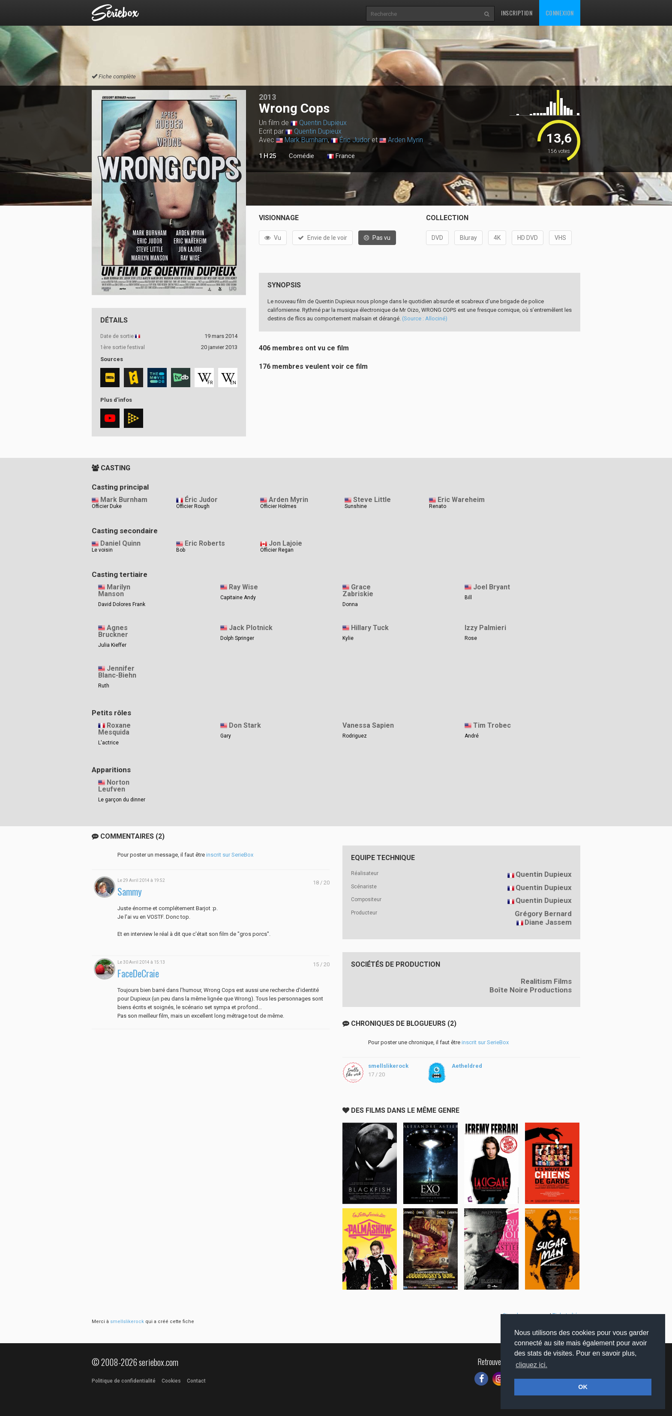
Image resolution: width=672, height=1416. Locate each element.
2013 (267, 97)
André (472, 736)
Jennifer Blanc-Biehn (117, 672)
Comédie (301, 156)
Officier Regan (277, 550)
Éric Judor (354, 140)
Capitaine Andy (238, 597)
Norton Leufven (113, 786)
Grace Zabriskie (357, 590)
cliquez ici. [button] (531, 1364)
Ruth (103, 686)
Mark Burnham (306, 140)
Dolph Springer (237, 638)
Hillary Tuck (370, 628)
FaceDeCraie (138, 973)
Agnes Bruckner (113, 631)
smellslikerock (388, 1066)
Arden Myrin (405, 140)
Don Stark (245, 725)
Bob (180, 550)
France (341, 156)
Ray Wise (243, 587)
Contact (196, 1381)
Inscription (517, 12)
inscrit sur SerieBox (229, 854)
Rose (471, 638)
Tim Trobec (492, 725)
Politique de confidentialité (124, 1381)
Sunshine (356, 506)
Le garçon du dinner (121, 800)
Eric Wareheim (461, 500)
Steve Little (372, 500)
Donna (350, 604)
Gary (225, 736)
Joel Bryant (491, 587)
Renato (437, 506)
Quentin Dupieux (323, 123)
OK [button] (583, 1386)
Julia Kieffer (112, 645)
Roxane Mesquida (114, 729)
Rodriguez (354, 736)
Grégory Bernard (543, 913)
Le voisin (102, 550)
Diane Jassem (548, 922)
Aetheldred (467, 1066)
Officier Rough (193, 506)
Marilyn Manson (114, 590)
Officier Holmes (278, 506)
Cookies (171, 1381)
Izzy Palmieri (485, 628)
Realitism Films (546, 981)
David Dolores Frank (121, 604)
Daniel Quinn (120, 543)
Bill (468, 597)
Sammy (129, 891)
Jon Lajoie (285, 543)
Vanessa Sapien (368, 725)
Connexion (560, 12)
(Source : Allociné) (424, 318)
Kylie (348, 638)
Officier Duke (107, 506)
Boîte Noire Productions (530, 990)
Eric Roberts (205, 543)
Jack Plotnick (251, 628)
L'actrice (108, 743)
